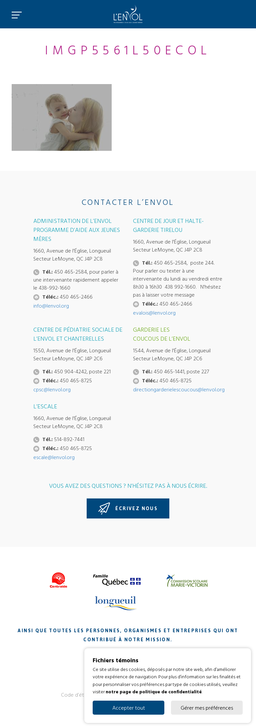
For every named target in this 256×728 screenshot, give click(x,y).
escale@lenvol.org (54, 457)
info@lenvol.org (51, 306)
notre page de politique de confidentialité (154, 691)
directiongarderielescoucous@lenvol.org (179, 389)
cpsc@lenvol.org (52, 389)
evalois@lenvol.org (154, 313)
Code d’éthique (78, 695)
